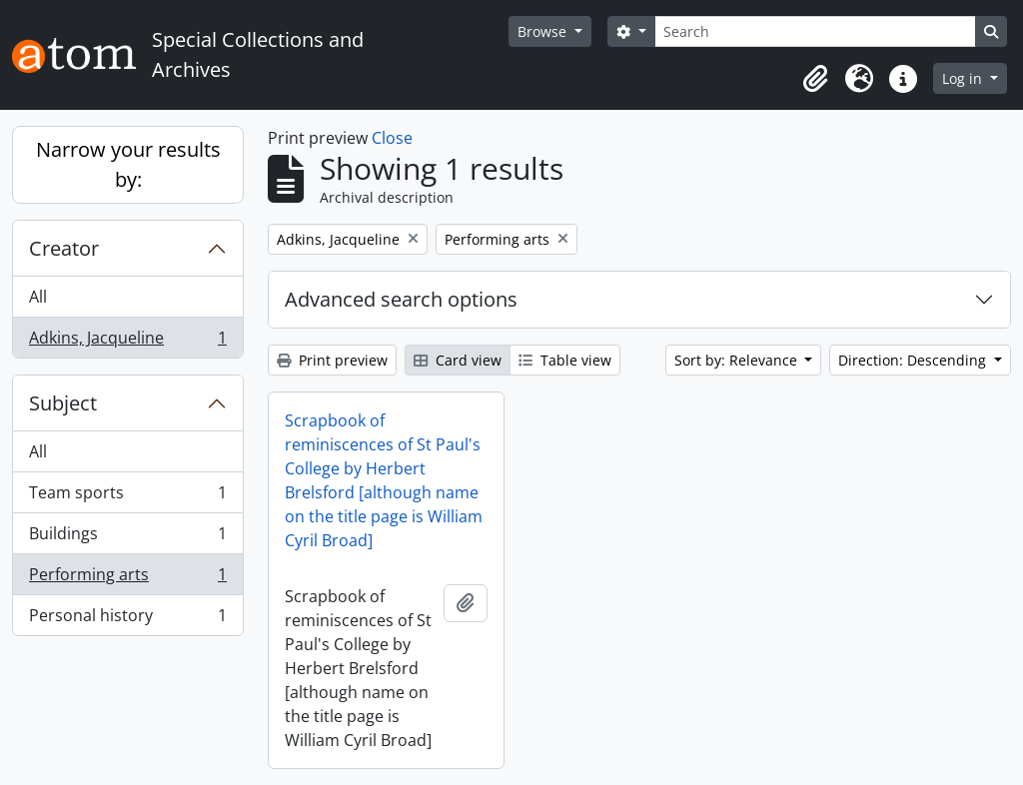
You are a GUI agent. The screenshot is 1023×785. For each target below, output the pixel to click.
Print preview (332, 360)
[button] (815, 79)
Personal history (127, 619)
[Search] (815, 31)
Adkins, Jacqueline (127, 342)
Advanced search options (401, 299)
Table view (564, 360)
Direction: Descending (914, 360)
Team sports (127, 496)
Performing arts (127, 578)
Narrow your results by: (128, 164)
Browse (543, 31)
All (38, 297)
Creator (64, 248)
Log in (964, 78)
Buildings (127, 537)
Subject (63, 403)
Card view (458, 360)
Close (392, 138)
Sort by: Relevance (737, 360)
